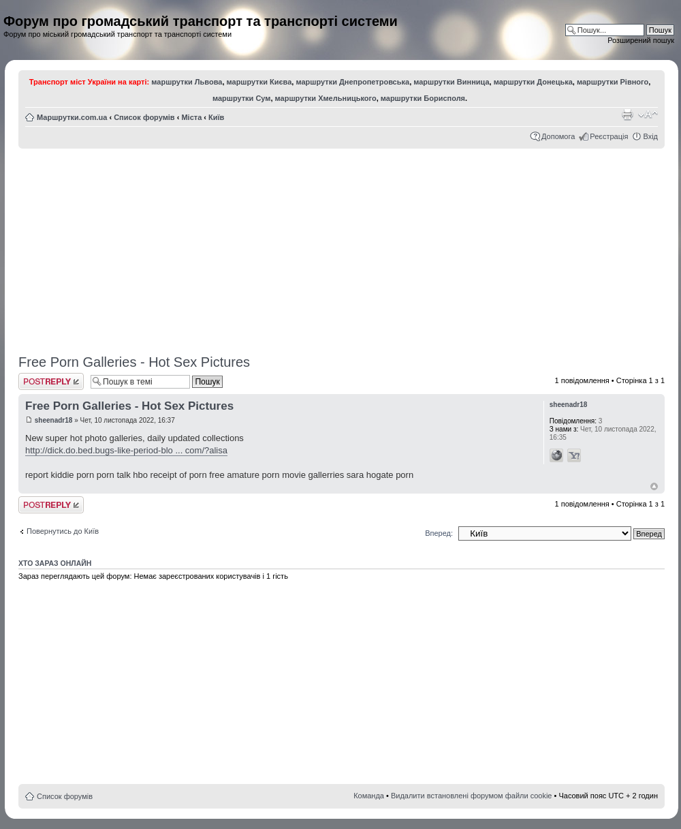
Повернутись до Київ (63, 531)
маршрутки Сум (241, 98)
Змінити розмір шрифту (648, 114)
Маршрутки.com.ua (72, 117)
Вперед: (439, 533)
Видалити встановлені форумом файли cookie (471, 796)
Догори (654, 486)
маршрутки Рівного (612, 82)
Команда (368, 796)
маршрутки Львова (186, 82)
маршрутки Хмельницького (326, 98)
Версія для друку (627, 114)
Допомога (558, 136)
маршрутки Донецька (533, 82)
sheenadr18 (54, 420)
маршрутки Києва (259, 82)
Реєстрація (609, 136)
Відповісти (51, 381)
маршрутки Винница (451, 82)
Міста (191, 117)
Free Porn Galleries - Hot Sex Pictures (134, 362)
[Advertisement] (341, 246)
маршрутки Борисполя (423, 98)
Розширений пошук (640, 40)
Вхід (650, 136)
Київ (216, 117)
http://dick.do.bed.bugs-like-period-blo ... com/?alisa (126, 450)
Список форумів (144, 117)
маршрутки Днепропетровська (352, 82)
